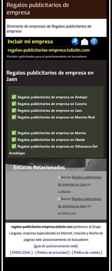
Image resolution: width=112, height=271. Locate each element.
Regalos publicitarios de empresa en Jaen (50, 110)
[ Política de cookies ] (87, 253)
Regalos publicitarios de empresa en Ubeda (51, 140)
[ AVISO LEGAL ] (21, 253)
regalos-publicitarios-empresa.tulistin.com (49, 50)
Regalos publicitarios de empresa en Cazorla (52, 104)
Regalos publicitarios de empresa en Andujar (52, 97)
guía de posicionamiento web (56, 246)
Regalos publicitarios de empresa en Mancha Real (56, 117)
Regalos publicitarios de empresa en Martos (52, 133)
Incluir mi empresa (30, 41)
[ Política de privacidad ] (52, 253)
